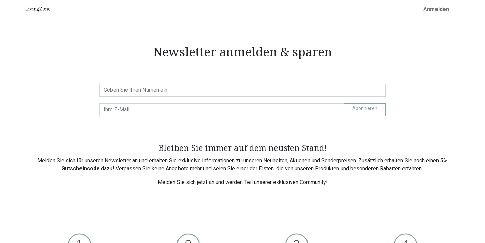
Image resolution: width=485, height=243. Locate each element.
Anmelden (436, 9)
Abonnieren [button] (364, 108)
